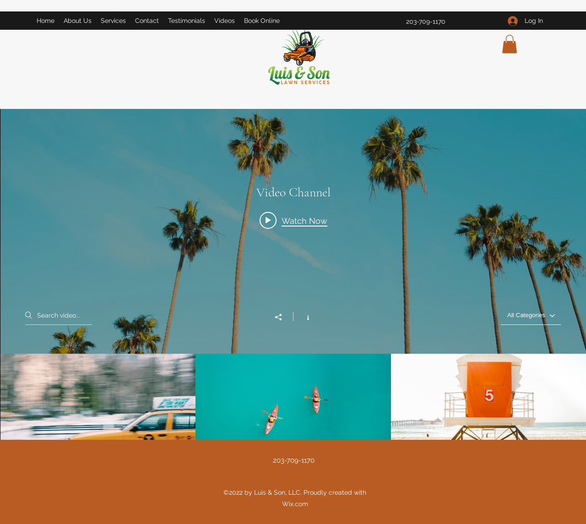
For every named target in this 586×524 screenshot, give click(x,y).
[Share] (283, 317)
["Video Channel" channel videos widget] (293, 286)
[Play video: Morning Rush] (293, 220)
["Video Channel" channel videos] (293, 409)
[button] (509, 44)
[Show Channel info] (303, 316)
